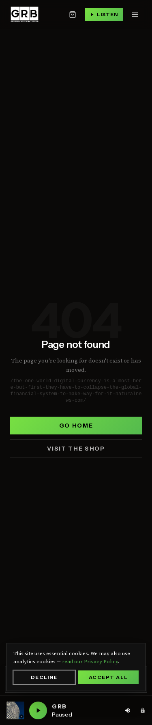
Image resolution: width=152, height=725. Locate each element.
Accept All (108, 677)
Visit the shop (76, 448)
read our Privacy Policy (90, 661)
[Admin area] (143, 710)
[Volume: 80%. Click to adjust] (127, 710)
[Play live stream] (104, 14)
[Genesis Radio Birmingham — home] (24, 14)
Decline (44, 677)
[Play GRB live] (38, 710)
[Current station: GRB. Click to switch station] (15, 710)
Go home (76, 425)
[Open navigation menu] (135, 14)
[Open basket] (72, 14)
